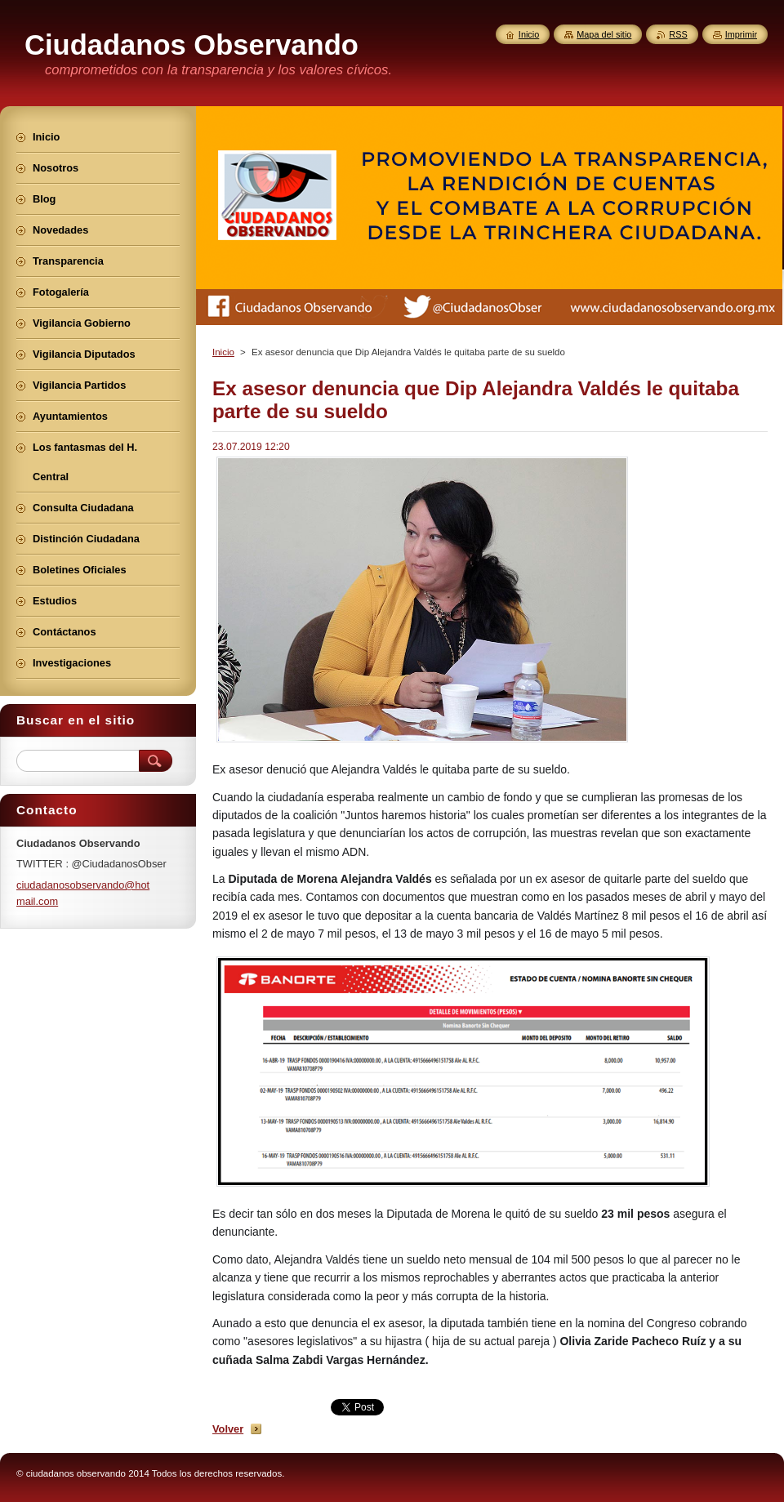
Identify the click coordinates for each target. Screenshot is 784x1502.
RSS (678, 34)
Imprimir (741, 34)
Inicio (223, 352)
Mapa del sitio (604, 34)
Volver (227, 1429)
